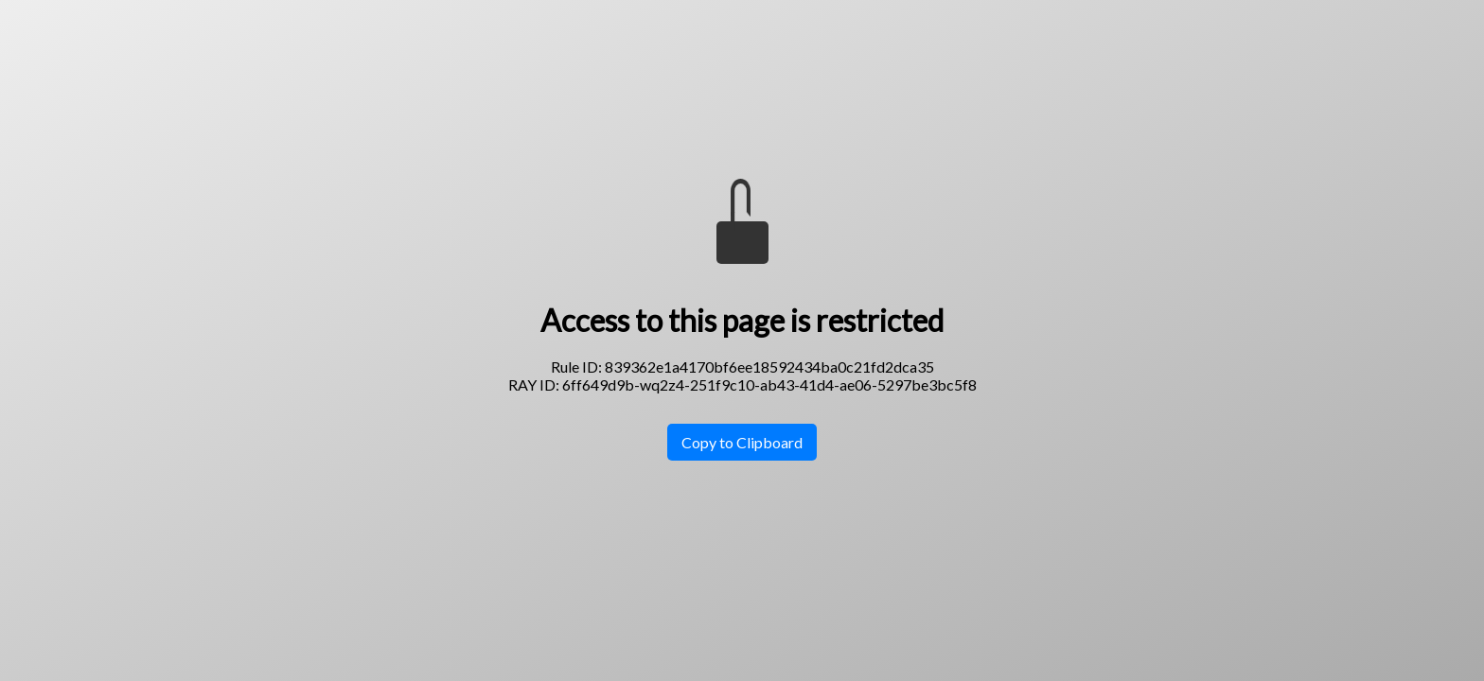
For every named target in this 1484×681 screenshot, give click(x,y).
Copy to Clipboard (742, 442)
